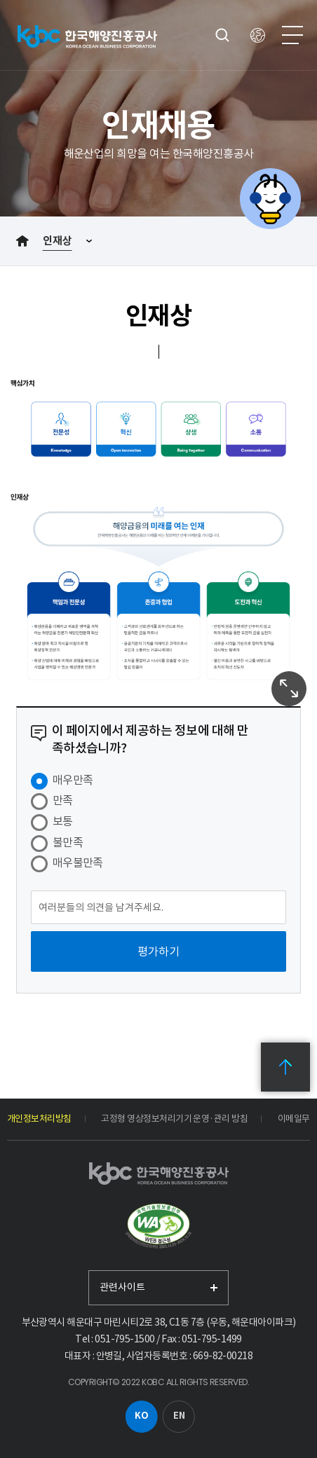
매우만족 (73, 780)
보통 (63, 821)
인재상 (57, 240)
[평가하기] (159, 951)
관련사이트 (122, 1287)
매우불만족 (78, 862)
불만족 (68, 842)
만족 (63, 800)
